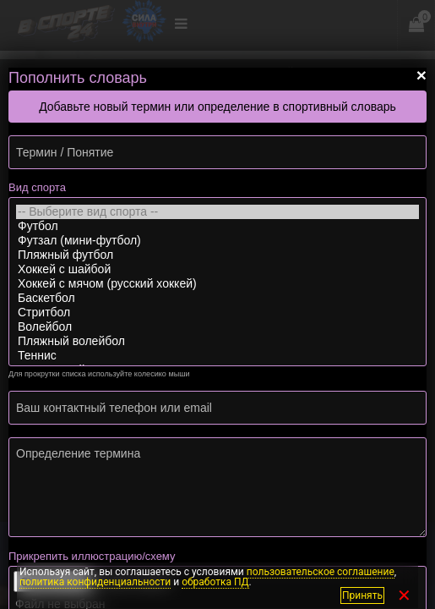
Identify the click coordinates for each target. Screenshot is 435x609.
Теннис (217, 355)
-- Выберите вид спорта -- (217, 212)
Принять (362, 595)
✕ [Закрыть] (404, 595)
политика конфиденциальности (95, 582)
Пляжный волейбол (217, 341)
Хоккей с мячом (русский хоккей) (217, 284)
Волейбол (217, 327)
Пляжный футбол (217, 255)
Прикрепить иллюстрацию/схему (91, 556)
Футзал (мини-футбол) (217, 240)
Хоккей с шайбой (217, 269)
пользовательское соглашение (320, 572)
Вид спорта (37, 187)
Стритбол (217, 312)
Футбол (217, 226)
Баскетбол (217, 298)
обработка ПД (215, 582)
